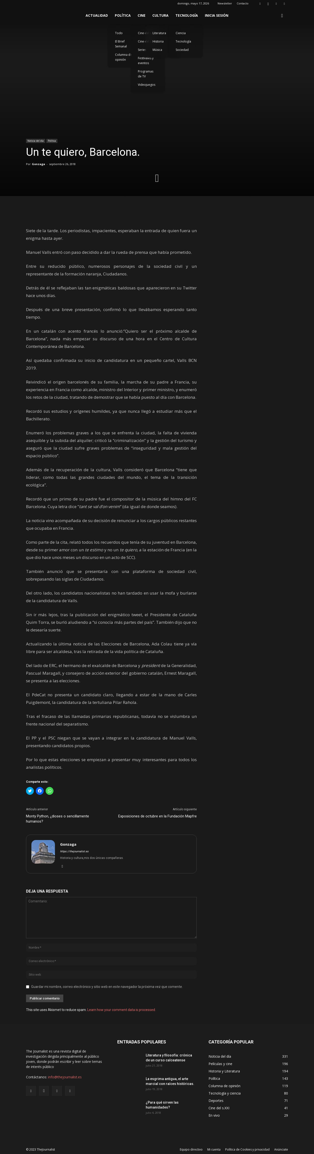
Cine (141, 15)
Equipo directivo (191, 1149)
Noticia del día (35, 140)
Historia (158, 41)
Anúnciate (281, 1149)
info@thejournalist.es (65, 1077)
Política (123, 15)
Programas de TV (145, 73)
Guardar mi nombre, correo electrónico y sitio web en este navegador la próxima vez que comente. (107, 987)
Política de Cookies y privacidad (247, 1149)
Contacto (243, 3)
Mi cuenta (214, 1149)
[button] (282, 16)
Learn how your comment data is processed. (121, 1010)
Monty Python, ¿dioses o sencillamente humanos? (57, 819)
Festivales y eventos (146, 60)
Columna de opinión (123, 57)
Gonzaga (38, 164)
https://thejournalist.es (74, 851)
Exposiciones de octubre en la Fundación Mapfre (157, 816)
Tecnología (186, 15)
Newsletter (225, 3)
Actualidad (97, 15)
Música (157, 50)
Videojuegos (146, 85)
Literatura (159, 33)
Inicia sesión (216, 15)
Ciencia (181, 33)
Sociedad (182, 50)
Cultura (160, 15)
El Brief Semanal (121, 43)
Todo (119, 33)
